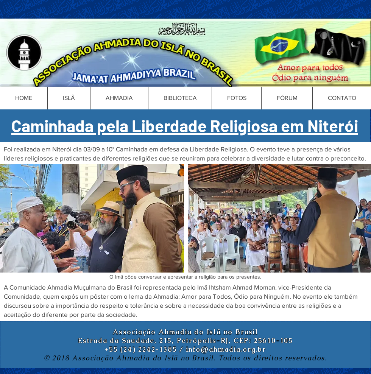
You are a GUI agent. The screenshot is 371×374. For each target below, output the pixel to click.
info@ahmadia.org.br (226, 349)
